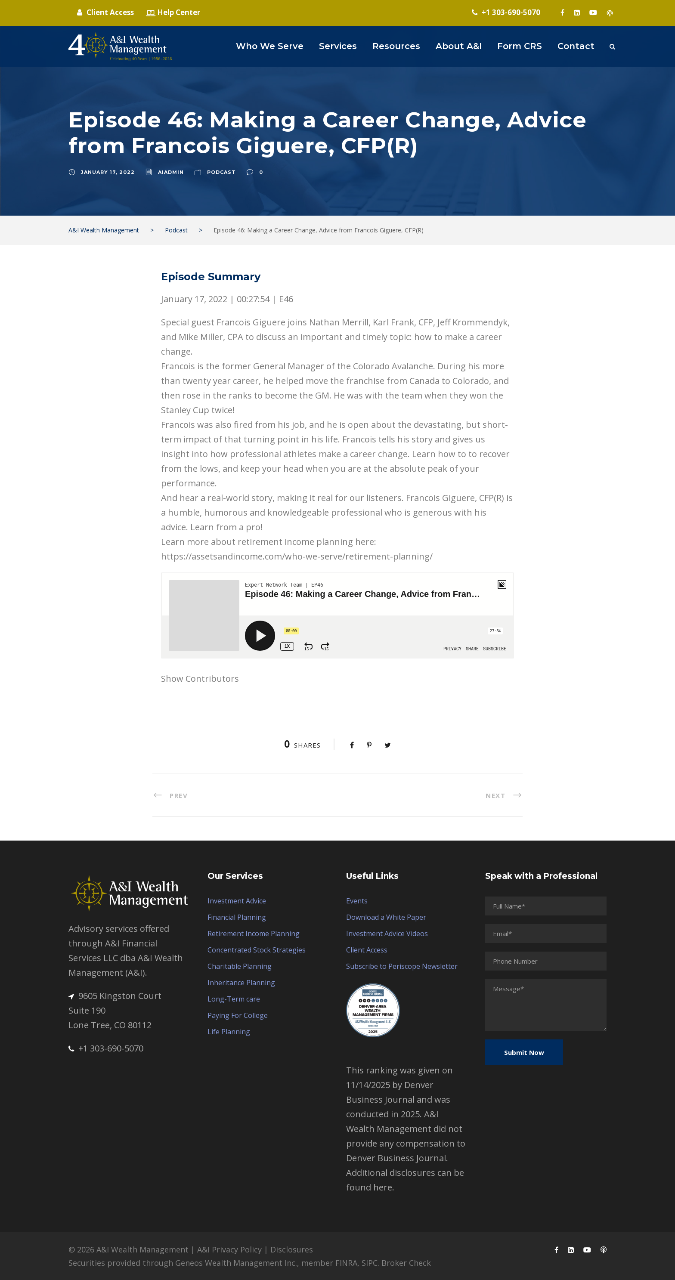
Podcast (221, 172)
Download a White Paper (386, 917)
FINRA (346, 1263)
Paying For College (237, 1015)
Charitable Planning (239, 966)
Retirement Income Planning (253, 933)
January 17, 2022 (108, 172)
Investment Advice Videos (387, 933)
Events (357, 901)
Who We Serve (269, 46)
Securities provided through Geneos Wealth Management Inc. (182, 1263)
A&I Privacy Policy (229, 1249)
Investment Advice (236, 901)
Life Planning (228, 1031)
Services (338, 46)
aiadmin (171, 172)
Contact (575, 46)
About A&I (459, 46)
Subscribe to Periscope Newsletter (402, 966)
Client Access (366, 950)
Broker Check (406, 1263)
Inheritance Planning (241, 982)
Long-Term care (233, 999)
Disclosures (291, 1249)
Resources (396, 46)
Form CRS (519, 46)
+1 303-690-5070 (105, 1048)
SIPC (370, 1263)
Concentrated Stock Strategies (256, 950)
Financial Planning (236, 917)
